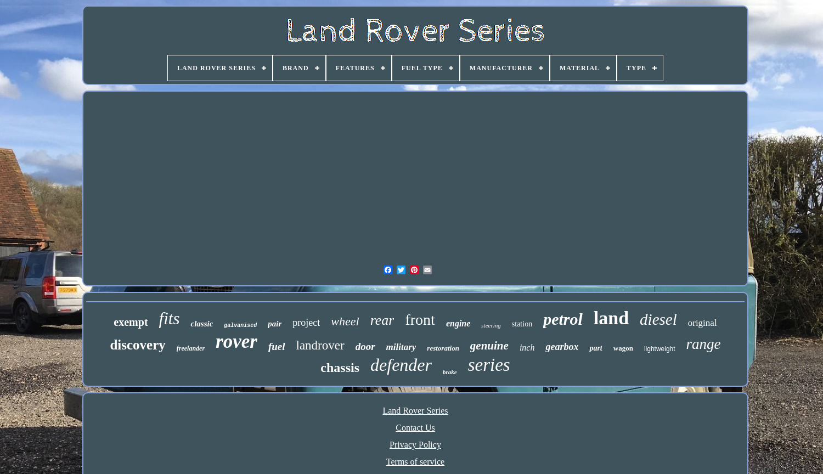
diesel (658, 319)
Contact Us (415, 427)
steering (490, 325)
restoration (443, 348)
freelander (191, 348)
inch (527, 347)
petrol (563, 319)
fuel (276, 346)
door (365, 346)
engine (458, 323)
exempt (131, 322)
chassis (339, 367)
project (306, 322)
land (611, 318)
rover (236, 341)
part (595, 348)
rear (382, 320)
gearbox (561, 346)
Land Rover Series (415, 410)
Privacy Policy (415, 444)
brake (450, 372)
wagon (623, 348)
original (702, 323)
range (703, 344)
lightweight (659, 349)
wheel (345, 321)
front (420, 319)
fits (169, 318)
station (522, 324)
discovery (137, 344)
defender (401, 365)
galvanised (240, 326)
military (401, 347)
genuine (489, 345)
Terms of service (415, 461)
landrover (320, 345)
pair (274, 323)
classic (201, 323)
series (489, 365)
